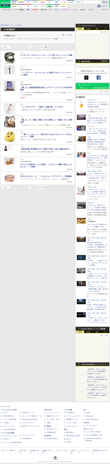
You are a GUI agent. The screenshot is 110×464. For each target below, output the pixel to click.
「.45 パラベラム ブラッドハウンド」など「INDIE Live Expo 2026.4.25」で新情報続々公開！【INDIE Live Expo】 (97, 133)
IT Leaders (6, 423)
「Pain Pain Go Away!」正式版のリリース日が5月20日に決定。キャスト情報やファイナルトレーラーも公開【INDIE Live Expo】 (97, 122)
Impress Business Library (29, 419)
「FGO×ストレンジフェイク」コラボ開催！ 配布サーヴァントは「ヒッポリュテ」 (97, 192)
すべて (6, 38)
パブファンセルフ (91, 425)
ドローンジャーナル (9, 426)
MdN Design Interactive (73, 436)
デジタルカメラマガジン (10, 436)
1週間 (97, 29)
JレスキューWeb (71, 423)
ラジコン (49, 38)
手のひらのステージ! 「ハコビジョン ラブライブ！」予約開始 (46, 176)
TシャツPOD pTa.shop (93, 432)
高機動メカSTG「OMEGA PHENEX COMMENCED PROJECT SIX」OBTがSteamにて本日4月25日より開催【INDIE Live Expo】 (97, 144)
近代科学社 (47, 436)
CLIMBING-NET (51, 432)
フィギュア (41, 38)
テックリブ (67, 439)
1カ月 (105, 29)
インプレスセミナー (28, 423)
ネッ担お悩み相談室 (9, 429)
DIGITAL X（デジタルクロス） (31, 426)
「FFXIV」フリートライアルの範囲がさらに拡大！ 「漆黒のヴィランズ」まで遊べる (97, 276)
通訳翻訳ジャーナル (72, 419)
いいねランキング (101, 88)
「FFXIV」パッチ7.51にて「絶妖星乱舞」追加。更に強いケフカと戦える (97, 289)
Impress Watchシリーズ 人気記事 (93, 329)
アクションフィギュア (30, 38)
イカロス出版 (68, 410)
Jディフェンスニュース (73, 416)
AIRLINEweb (70, 412)
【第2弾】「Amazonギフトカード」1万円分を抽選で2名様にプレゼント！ (97, 379)
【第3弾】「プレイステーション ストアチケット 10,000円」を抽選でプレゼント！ (97, 387)
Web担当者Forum (8, 416)
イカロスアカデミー (72, 426)
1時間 (80, 29)
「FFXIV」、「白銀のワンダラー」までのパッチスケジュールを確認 (97, 263)
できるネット (7, 439)
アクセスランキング (88, 26)
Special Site (85, 61)
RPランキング (84, 88)
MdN (65, 429)
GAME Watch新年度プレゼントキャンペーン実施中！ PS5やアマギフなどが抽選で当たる (94, 365)
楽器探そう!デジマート (53, 416)
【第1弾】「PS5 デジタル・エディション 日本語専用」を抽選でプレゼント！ (97, 371)
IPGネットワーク (89, 429)
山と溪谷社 (47, 426)
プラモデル (19, 38)
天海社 (88, 412)
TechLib (68, 442)
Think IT (5, 412)
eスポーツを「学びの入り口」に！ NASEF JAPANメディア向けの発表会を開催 (97, 208)
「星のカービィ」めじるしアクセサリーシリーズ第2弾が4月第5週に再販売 (97, 104)
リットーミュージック (53, 412)
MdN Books (69, 432)
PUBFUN (86, 423)
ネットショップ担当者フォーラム (32, 416)
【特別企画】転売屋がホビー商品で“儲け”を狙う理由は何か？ (45, 149)
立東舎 (49, 423)
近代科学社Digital (52, 438)
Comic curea (89, 416)
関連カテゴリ (10, 35)
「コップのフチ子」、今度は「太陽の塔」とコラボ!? (41, 107)
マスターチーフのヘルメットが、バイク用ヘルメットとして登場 (46, 55)
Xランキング (85, 85)
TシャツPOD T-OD (53, 419)
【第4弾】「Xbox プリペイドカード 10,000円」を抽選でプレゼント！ (97, 395)
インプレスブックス (28, 435)
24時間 (88, 29)
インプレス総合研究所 (9, 419)
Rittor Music (48, 410)
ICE (85, 410)
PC (50, 9)
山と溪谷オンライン (53, 429)
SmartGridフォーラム (28, 412)
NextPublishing (26, 438)
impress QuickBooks (92, 419)
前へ (4, 47)
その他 (55, 38)
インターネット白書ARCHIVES (12, 442)
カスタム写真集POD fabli (94, 435)
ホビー (12, 38)
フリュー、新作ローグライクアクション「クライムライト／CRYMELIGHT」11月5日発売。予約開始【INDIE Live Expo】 (97, 178)
